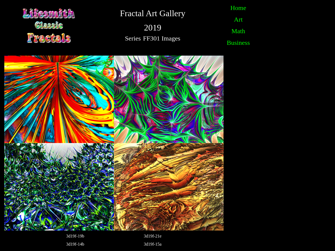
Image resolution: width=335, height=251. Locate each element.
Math (238, 31)
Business (238, 42)
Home (238, 7)
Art (238, 19)
